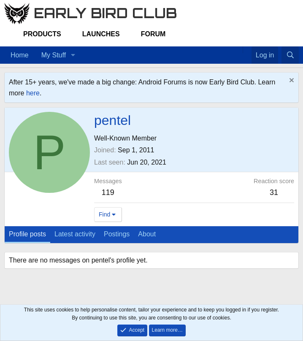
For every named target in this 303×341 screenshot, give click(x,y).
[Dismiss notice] (290, 81)
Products (42, 34)
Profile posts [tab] (27, 234)
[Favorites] (247, 49)
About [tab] (147, 234)
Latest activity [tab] (74, 234)
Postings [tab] (117, 234)
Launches (101, 34)
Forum (153, 34)
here (33, 93)
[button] (73, 55)
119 (108, 192)
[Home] (238, 49)
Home (20, 55)
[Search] (290, 55)
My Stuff (53, 55)
